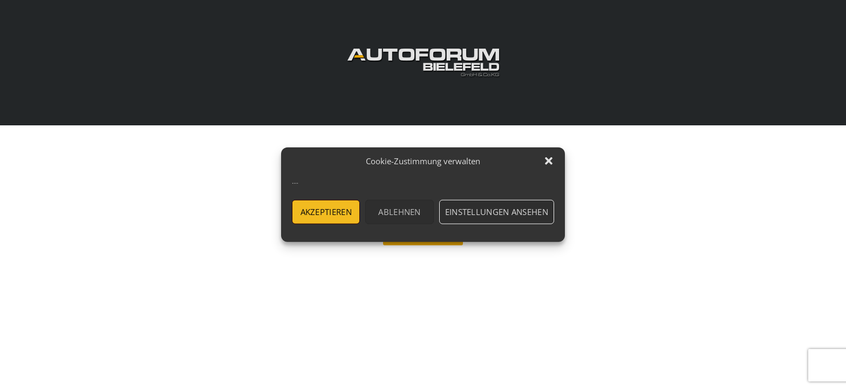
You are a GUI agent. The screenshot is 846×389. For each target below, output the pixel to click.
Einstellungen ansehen (496, 211)
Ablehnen (399, 211)
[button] (548, 161)
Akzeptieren (326, 211)
